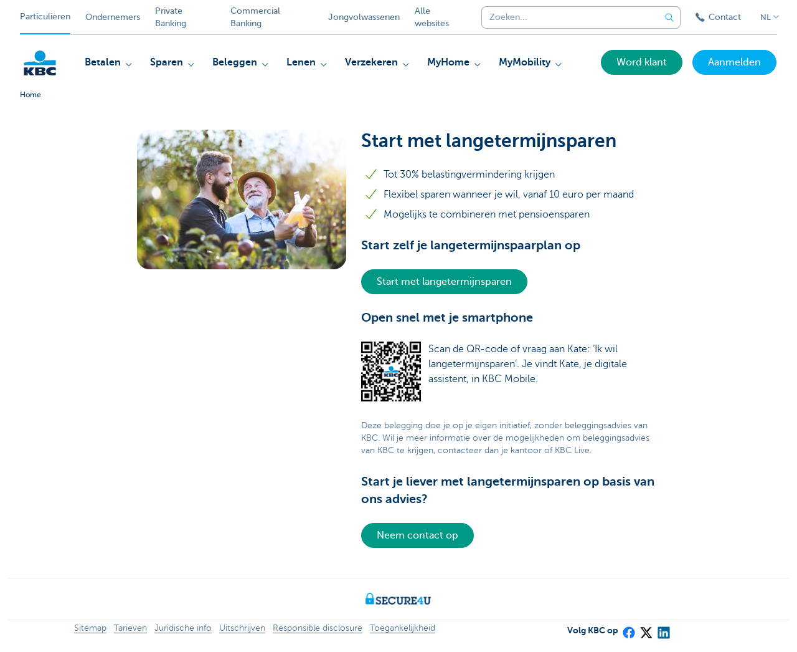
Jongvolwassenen (364, 17)
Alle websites (432, 17)
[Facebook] (628, 628)
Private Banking (170, 17)
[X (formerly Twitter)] (645, 628)
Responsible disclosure (317, 628)
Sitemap (90, 628)
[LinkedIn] (663, 628)
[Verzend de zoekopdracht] (669, 17)
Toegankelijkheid (402, 628)
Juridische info (183, 628)
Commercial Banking (255, 17)
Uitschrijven (242, 628)
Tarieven (130, 628)
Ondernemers (112, 17)
